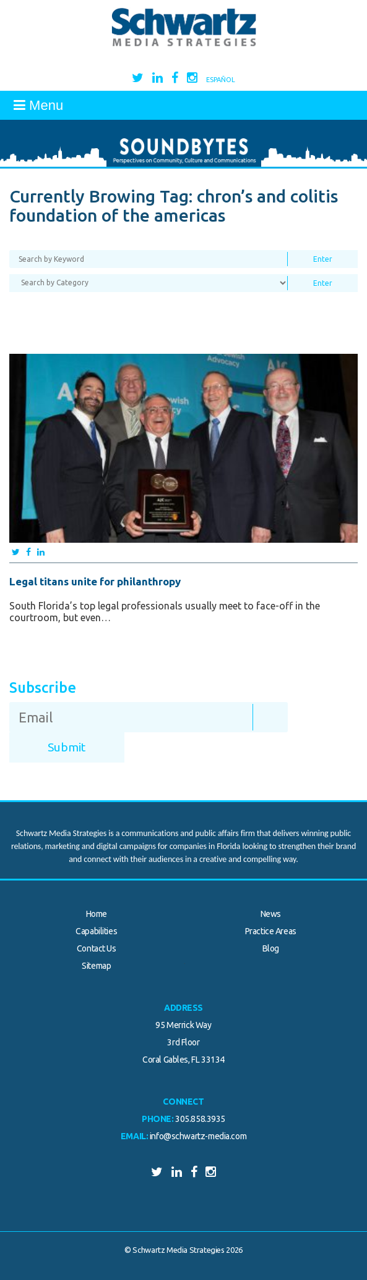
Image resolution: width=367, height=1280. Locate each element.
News (271, 914)
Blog (270, 948)
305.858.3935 (200, 1119)
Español (220, 79)
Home (96, 914)
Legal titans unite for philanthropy (95, 581)
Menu (38, 105)
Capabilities (96, 931)
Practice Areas (270, 931)
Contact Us (96, 948)
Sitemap (96, 966)
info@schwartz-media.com (198, 1136)
